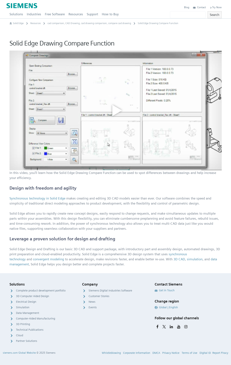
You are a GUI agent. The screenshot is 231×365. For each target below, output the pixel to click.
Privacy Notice (170, 353)
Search (214, 15)
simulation (195, 259)
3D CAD (179, 259)
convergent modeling (48, 259)
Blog (186, 7)
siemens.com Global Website (19, 352)
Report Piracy (220, 353)
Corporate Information (136, 353)
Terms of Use (189, 353)
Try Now (216, 7)
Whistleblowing (111, 353)
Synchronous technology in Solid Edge (37, 198)
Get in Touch (165, 290)
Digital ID (205, 353)
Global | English (166, 307)
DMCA (156, 353)
